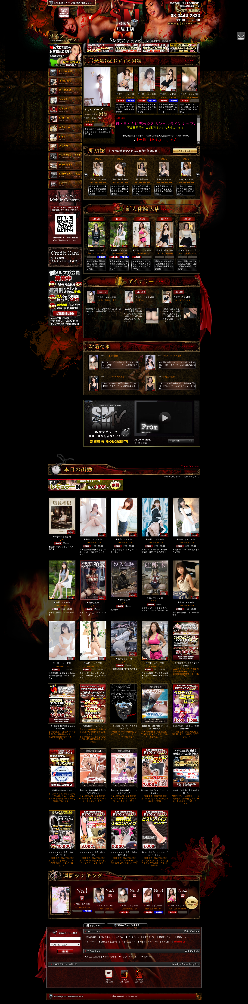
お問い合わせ (110, 957)
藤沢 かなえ (186, 250)
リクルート (148, 957)
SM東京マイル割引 (109, 942)
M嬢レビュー (182, 937)
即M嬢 (166, 942)
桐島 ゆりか (91, 118)
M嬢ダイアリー (165, 937)
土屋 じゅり (145, 94)
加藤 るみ (80, 904)
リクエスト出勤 (61, 537)
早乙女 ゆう (96, 179)
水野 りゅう (188, 94)
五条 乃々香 (118, 179)
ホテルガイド (129, 942)
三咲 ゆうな (140, 250)
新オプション (154, 598)
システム (119, 937)
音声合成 (123, 600)
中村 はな (95, 250)
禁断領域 (92, 603)
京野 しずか (124, 94)
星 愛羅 (140, 179)
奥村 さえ (167, 94)
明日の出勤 (105, 937)
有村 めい (103, 905)
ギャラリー (91, 942)
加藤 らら (162, 179)
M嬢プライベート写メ (149, 942)
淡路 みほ (184, 179)
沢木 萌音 (163, 250)
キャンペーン (134, 937)
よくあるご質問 (93, 957)
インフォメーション (129, 957)
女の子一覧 (149, 937)
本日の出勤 (91, 937)
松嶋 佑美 (184, 602)
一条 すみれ (184, 539)
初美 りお (122, 539)
